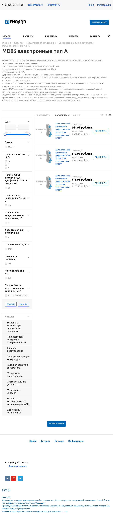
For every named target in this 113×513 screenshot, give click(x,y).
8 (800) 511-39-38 (14, 4)
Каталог (45, 441)
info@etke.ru (53, 4)
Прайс (32, 441)
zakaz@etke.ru (35, 4)
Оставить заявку (99, 22)
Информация (76, 441)
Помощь (59, 441)
